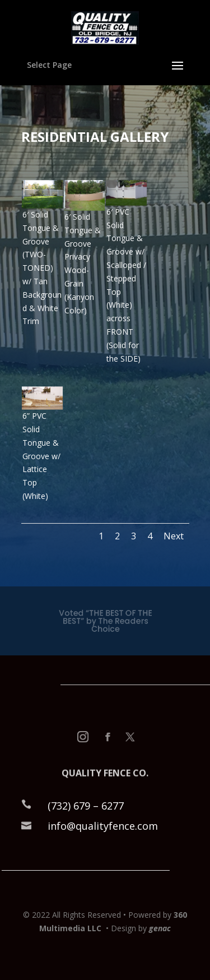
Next (174, 536)
